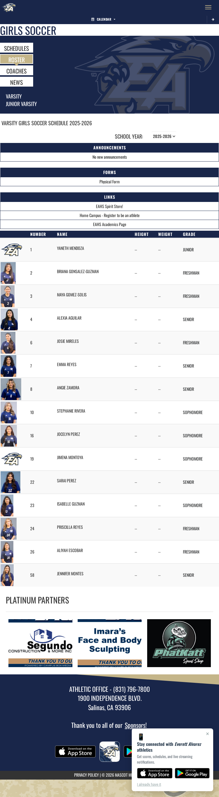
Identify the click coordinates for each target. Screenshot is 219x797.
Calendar (103, 19)
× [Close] (207, 733)
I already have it (149, 784)
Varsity (14, 96)
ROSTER (16, 59)
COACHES (16, 71)
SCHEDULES (16, 48)
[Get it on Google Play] (192, 773)
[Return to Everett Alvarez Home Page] (8, 7)
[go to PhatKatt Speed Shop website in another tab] (178, 643)
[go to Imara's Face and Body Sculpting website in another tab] (109, 643)
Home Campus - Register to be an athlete (110, 215)
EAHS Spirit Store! (109, 206)
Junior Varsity (21, 104)
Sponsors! (136, 725)
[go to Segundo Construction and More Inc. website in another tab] (40, 643)
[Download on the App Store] (154, 773)
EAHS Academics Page (109, 224)
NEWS (16, 82)
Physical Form (109, 181)
